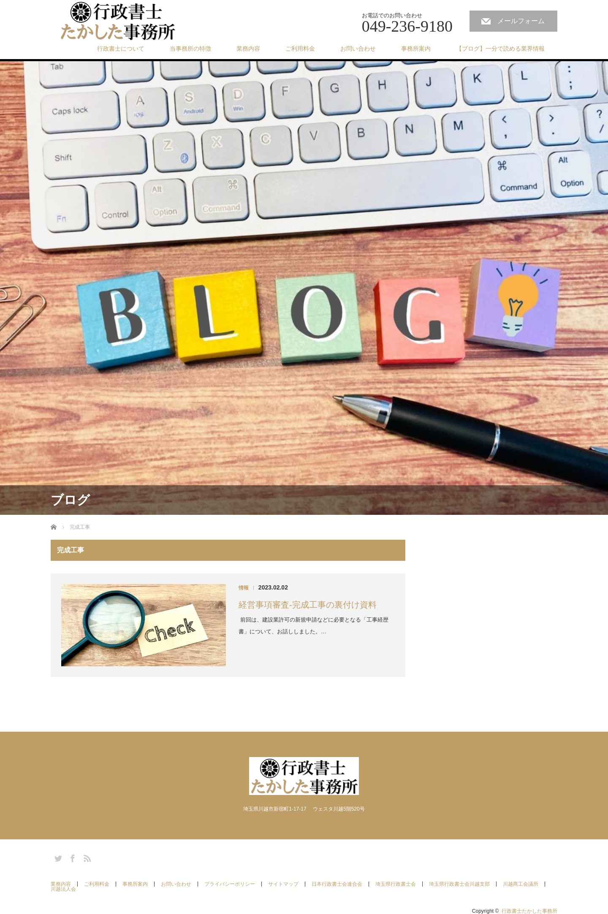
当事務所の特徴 (190, 48)
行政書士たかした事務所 (529, 911)
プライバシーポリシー (229, 884)
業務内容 (248, 48)
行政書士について (120, 48)
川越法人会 (63, 889)
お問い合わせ (358, 48)
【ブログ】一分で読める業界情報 (500, 48)
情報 (244, 588)
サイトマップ (283, 884)
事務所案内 (416, 48)
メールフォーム (521, 20)
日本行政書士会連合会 (337, 884)
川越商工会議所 (520, 884)
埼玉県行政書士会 (395, 884)
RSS (86, 857)
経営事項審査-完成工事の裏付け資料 (308, 604)
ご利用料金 (300, 48)
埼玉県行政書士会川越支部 (459, 884)
